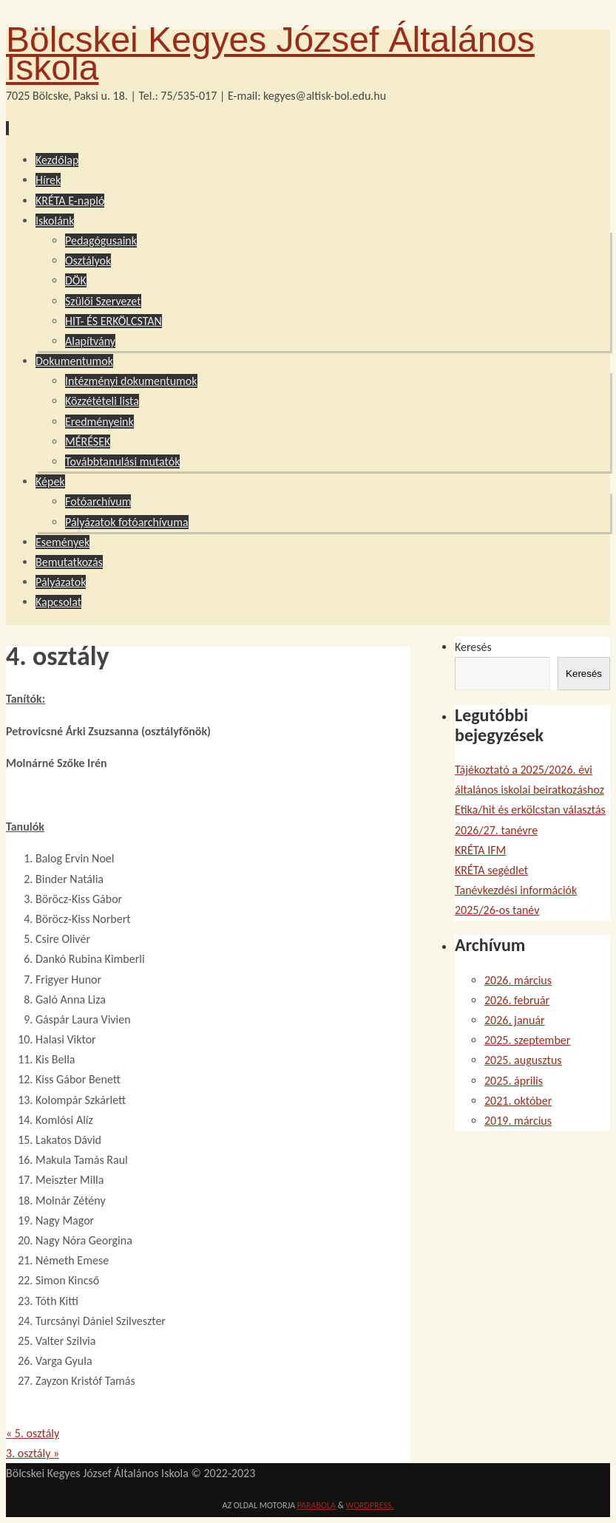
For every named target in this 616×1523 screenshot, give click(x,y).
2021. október (518, 1101)
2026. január (514, 1020)
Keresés (473, 647)
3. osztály (32, 1453)
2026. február (516, 1000)
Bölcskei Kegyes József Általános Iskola (270, 53)
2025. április (513, 1081)
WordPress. (370, 1505)
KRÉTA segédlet (491, 870)
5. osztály (32, 1433)
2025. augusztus (523, 1060)
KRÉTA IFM (480, 850)
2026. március (518, 980)
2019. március (518, 1121)
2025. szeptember (527, 1040)
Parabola (316, 1505)
